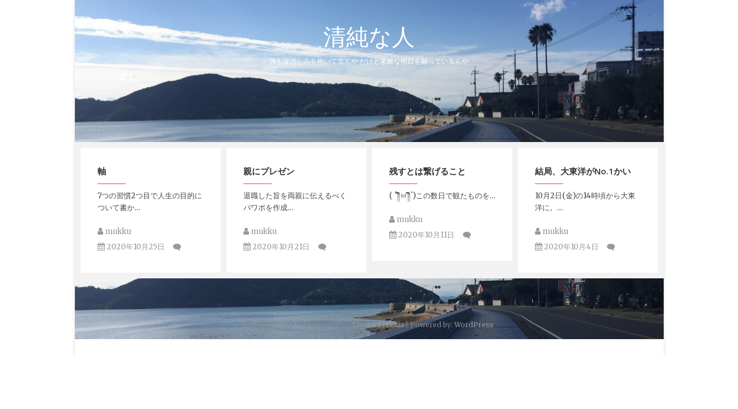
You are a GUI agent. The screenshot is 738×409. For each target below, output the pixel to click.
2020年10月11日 (421, 235)
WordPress (474, 324)
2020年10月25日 (131, 247)
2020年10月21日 (276, 247)
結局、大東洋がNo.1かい (583, 171)
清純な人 (369, 36)
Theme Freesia (378, 324)
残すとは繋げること (427, 171)
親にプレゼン (268, 171)
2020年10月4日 (566, 247)
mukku (114, 232)
